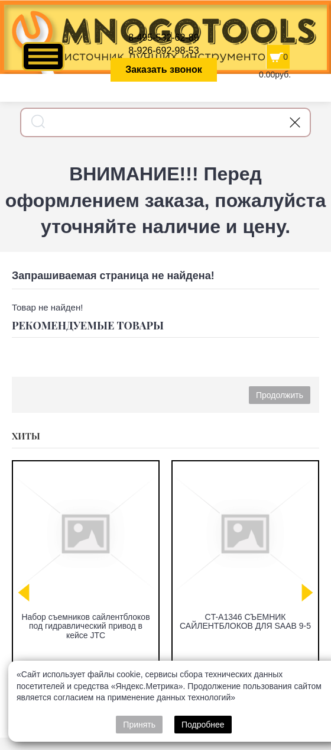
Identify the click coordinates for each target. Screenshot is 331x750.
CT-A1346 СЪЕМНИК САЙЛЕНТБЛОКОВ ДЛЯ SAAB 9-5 (245, 621)
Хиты (26, 436)
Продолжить (279, 395)
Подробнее (203, 724)
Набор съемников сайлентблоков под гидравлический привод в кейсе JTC (85, 626)
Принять (139, 724)
